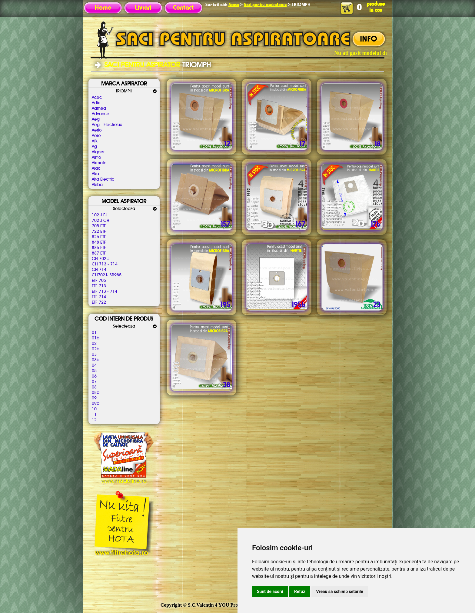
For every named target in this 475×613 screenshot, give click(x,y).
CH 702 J (100, 259)
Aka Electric (103, 179)
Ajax (96, 168)
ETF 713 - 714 (104, 291)
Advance (100, 114)
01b (95, 338)
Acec (97, 97)
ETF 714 (99, 297)
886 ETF (99, 248)
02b (95, 349)
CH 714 (99, 270)
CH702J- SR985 (106, 275)
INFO (368, 39)
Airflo (96, 157)
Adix (96, 103)
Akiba (97, 185)
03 (94, 354)
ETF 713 (99, 286)
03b (95, 360)
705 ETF (99, 226)
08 (94, 387)
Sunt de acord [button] (270, 591)
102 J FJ (99, 215)
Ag (94, 147)
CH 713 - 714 (105, 264)
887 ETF (99, 253)
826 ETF (99, 237)
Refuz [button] (299, 591)
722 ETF (99, 231)
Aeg (96, 119)
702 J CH (100, 220)
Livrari (143, 8)
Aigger (98, 152)
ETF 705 (99, 280)
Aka (95, 174)
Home (103, 8)
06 (94, 376)
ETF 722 (99, 302)
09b (95, 403)
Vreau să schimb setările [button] (339, 591)
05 (94, 371)
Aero (96, 136)
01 (94, 333)
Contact (183, 8)
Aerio (96, 130)
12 (94, 420)
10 (94, 409)
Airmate (99, 163)
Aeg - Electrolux (107, 125)
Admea (99, 108)
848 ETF (99, 242)
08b (95, 393)
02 (94, 343)
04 (94, 365)
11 (94, 414)
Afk (95, 141)
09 (94, 398)
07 (94, 382)
